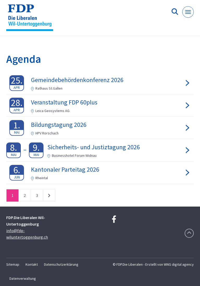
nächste (49, 196)
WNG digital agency (179, 264)
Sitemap (12, 264)
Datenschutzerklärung (61, 264)
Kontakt (32, 264)
